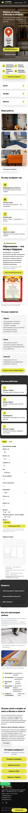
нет (8, 512)
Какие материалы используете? (12, 596)
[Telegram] (6, 802)
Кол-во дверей (7, 476)
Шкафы (4, 441)
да (4, 512)
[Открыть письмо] (12, 289)
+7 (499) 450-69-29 (18, 2)
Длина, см (6, 449)
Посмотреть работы (10, 54)
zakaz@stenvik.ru (6, 799)
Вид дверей (6, 489)
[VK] (2, 802)
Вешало (5, 510)
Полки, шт (6, 496)
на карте (20, 791)
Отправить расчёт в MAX (14, 526)
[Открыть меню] (25, 2)
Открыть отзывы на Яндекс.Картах (13, 370)
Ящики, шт (6, 503)
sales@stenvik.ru (6, 797)
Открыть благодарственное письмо (13, 272)
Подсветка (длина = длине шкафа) (13, 514)
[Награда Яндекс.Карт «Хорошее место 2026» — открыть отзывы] (8, 37)
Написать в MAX (14, 771)
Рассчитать (7, 522)
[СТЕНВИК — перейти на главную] (14, 787)
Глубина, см (6, 462)
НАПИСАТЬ (19, 810)
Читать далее (6, 743)
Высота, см (6, 456)
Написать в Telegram (14, 777)
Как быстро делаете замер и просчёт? (14, 591)
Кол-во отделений (8, 483)
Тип (4, 469)
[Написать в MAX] (5, 783)
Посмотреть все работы (10, 169)
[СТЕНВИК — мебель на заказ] (6, 2)
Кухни (10, 441)
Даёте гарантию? (7, 602)
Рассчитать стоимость (11, 49)
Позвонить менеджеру (14, 759)
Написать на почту (14, 765)
